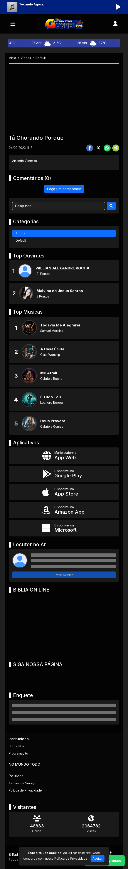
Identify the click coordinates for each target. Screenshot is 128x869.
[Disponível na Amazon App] (64, 510)
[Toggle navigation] (13, 23)
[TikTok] (110, 853)
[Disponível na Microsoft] (64, 528)
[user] (115, 23)
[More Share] (115, 148)
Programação (18, 753)
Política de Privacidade (25, 790)
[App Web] (64, 455)
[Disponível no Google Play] (64, 474)
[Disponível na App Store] (64, 492)
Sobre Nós (16, 746)
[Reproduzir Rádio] (118, 7)
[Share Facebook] (89, 148)
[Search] (111, 206)
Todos (20, 233)
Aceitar (98, 858)
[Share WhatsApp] (107, 148)
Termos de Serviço (22, 783)
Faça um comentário (64, 189)
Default (21, 240)
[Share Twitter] (98, 148)
